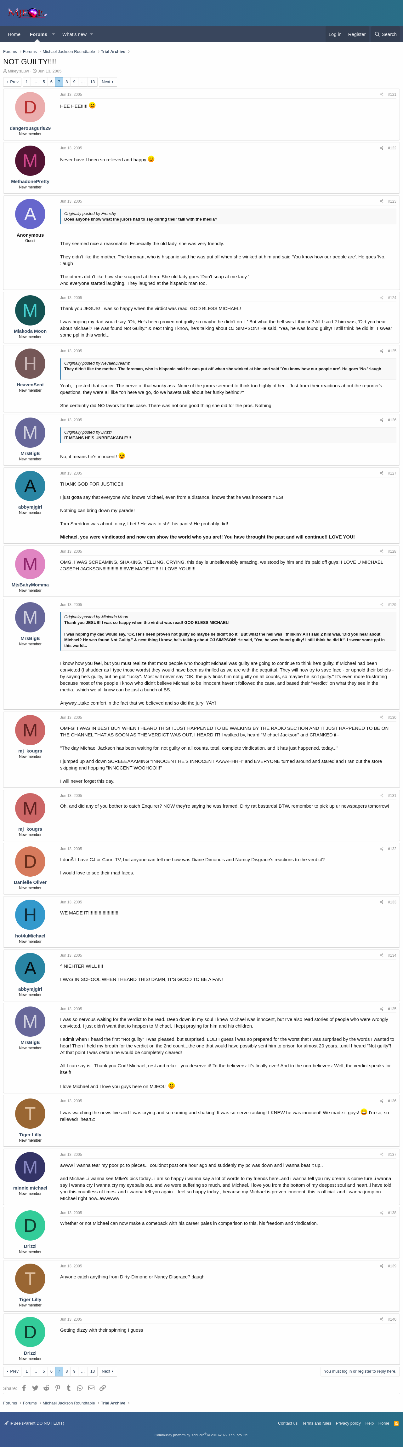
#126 (392, 420)
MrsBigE (30, 453)
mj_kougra (30, 750)
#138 (392, 1213)
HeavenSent (30, 384)
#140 (392, 1319)
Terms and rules (316, 1423)
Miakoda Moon (30, 331)
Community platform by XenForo (201, 1435)
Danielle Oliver (30, 882)
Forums (38, 34)
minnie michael (30, 1187)
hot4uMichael (30, 935)
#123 (392, 201)
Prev (14, 81)
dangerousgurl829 (30, 128)
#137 (392, 1154)
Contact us (288, 1423)
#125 (392, 351)
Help (370, 1423)
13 (92, 81)
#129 (392, 604)
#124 (392, 298)
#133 (392, 902)
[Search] (385, 34)
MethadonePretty (30, 181)
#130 (392, 717)
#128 (392, 551)
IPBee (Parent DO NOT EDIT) (34, 1423)
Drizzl (30, 1246)
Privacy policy (348, 1423)
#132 (392, 849)
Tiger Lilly (30, 1134)
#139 (392, 1266)
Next (106, 81)
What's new (74, 34)
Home (14, 34)
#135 (392, 1009)
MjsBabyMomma (30, 584)
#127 (392, 473)
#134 (392, 955)
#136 (392, 1101)
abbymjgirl (30, 507)
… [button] (35, 81)
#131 (392, 795)
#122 (392, 148)
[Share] (382, 94)
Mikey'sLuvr (18, 71)
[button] (53, 34)
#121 (392, 94)
